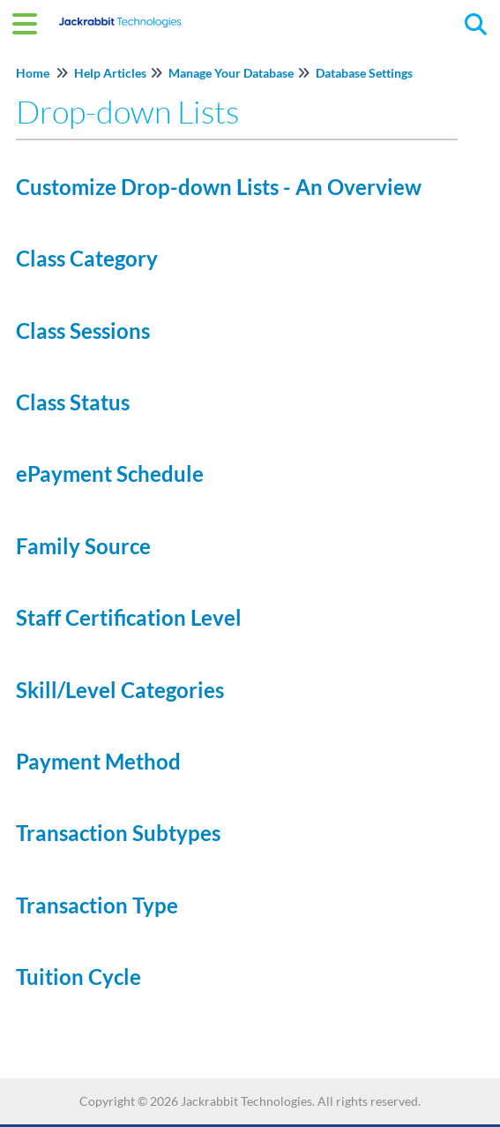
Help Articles (110, 72)
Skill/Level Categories (120, 689)
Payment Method (98, 761)
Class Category (87, 258)
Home (32, 72)
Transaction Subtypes (118, 832)
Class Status (73, 402)
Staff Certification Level (129, 617)
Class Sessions (83, 330)
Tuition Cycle (78, 976)
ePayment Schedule (110, 473)
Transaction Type (97, 905)
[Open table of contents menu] (31, 21)
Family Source (83, 546)
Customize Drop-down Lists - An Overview (219, 186)
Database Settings (364, 72)
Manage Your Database (231, 72)
